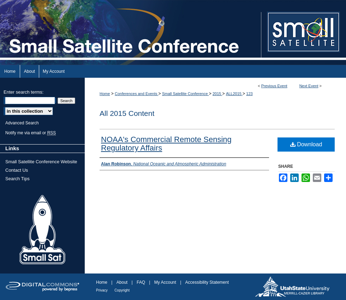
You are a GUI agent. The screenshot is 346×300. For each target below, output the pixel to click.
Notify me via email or (30, 132)
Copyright (122, 290)
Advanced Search (22, 122)
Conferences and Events (137, 94)
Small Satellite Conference (185, 94)
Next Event (308, 86)
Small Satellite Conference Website (41, 161)
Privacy (102, 290)
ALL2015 (234, 94)
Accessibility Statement (207, 282)
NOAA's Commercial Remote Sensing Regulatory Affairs (166, 143)
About (122, 282)
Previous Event (274, 86)
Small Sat (42, 230)
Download (306, 144)
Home (105, 94)
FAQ (141, 282)
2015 (217, 94)
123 (249, 94)
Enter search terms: (23, 92)
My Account (165, 282)
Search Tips (17, 178)
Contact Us (16, 170)
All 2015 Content (127, 113)
